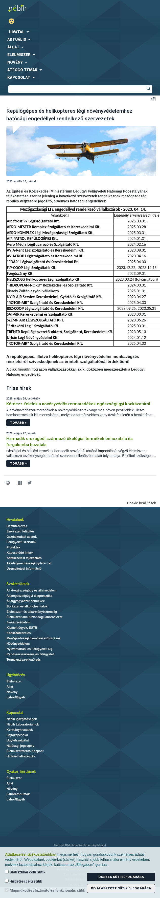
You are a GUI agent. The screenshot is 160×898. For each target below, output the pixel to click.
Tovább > (18, 423)
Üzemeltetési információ (24, 568)
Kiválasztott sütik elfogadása (121, 888)
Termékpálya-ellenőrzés (24, 659)
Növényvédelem (18, 643)
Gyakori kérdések (21, 772)
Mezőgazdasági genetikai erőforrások (33, 638)
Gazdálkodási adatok (22, 537)
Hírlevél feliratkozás (21, 756)
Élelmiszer (14, 681)
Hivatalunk (15, 520)
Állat (10, 687)
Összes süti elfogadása (121, 877)
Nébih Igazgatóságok (22, 719)
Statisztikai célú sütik (25, 872)
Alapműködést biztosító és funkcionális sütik (45, 890)
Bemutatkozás (17, 526)
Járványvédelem (18, 622)
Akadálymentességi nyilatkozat (29, 563)
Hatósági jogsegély (20, 746)
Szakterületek (18, 584)
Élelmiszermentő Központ (25, 751)
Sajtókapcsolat (17, 735)
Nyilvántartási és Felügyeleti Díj (29, 649)
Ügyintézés (16, 675)
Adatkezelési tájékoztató (24, 558)
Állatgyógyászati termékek (26, 601)
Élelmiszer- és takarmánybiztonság (32, 612)
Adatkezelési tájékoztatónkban (30, 854)
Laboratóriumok (18, 794)
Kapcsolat (15, 713)
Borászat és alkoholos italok (27, 606)
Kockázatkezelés (19, 633)
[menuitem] (80, 32)
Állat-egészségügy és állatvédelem (31, 590)
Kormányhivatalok (20, 730)
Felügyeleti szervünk (21, 542)
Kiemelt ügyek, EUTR (22, 627)
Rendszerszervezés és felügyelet (30, 654)
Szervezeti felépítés (21, 531)
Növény (12, 692)
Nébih (40, 8)
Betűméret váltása (153, 98)
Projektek (13, 547)
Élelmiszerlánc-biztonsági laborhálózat (34, 617)
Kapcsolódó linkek (20, 553)
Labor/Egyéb (16, 697)
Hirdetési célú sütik (23, 881)
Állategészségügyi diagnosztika (29, 596)
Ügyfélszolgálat (18, 740)
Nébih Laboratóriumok (23, 724)
